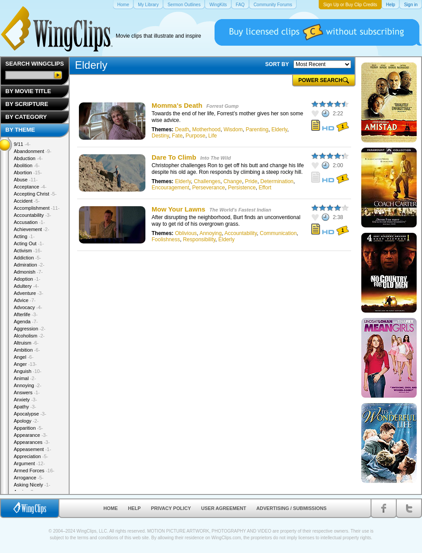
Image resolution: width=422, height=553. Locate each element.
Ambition (27, 350)
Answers (27, 392)
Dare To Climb (174, 157)
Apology (26, 421)
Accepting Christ (35, 193)
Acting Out (29, 243)
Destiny (160, 136)
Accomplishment (36, 208)
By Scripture (26, 104)
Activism (28, 250)
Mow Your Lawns (178, 209)
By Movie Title (28, 91)
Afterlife (26, 314)
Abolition (27, 165)
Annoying (210, 233)
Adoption (27, 279)
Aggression (30, 328)
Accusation (29, 222)
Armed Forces (34, 470)
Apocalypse (30, 413)
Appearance (30, 435)
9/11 (22, 144)
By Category (26, 117)
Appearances (32, 442)
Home (110, 508)
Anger (25, 364)
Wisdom (232, 129)
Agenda (26, 321)
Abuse (26, 179)
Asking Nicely (32, 484)
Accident (27, 201)
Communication (278, 233)
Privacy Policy (171, 508)
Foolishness (166, 239)
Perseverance (208, 187)
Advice (25, 300)
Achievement (31, 229)
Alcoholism (29, 335)
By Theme (20, 129)
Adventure (28, 293)
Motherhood (206, 129)
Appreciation (31, 456)
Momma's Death (177, 105)
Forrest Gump (223, 106)
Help (134, 508)
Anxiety (25, 399)
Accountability (240, 233)
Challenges (207, 181)
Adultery (26, 286)
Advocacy (28, 307)
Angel (24, 357)
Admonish (28, 272)
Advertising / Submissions (291, 508)
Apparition (28, 428)
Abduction (28, 158)
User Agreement (223, 508)
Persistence (242, 187)
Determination (276, 181)
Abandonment (32, 151)
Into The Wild (215, 158)
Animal (25, 378)
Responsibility (199, 239)
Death (182, 129)
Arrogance (28, 477)
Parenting (257, 129)
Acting (24, 236)
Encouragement (170, 187)
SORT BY (277, 64)
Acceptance (30, 186)
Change (232, 181)
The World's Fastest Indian (240, 209)
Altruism (26, 342)
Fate (177, 136)
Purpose (195, 136)
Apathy (25, 406)
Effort (265, 187)
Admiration (29, 264)
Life (212, 136)
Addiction (27, 257)
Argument (29, 463)
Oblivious (186, 233)
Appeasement (32, 449)
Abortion (28, 172)
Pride (251, 181)
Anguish (27, 371)
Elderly (279, 129)
